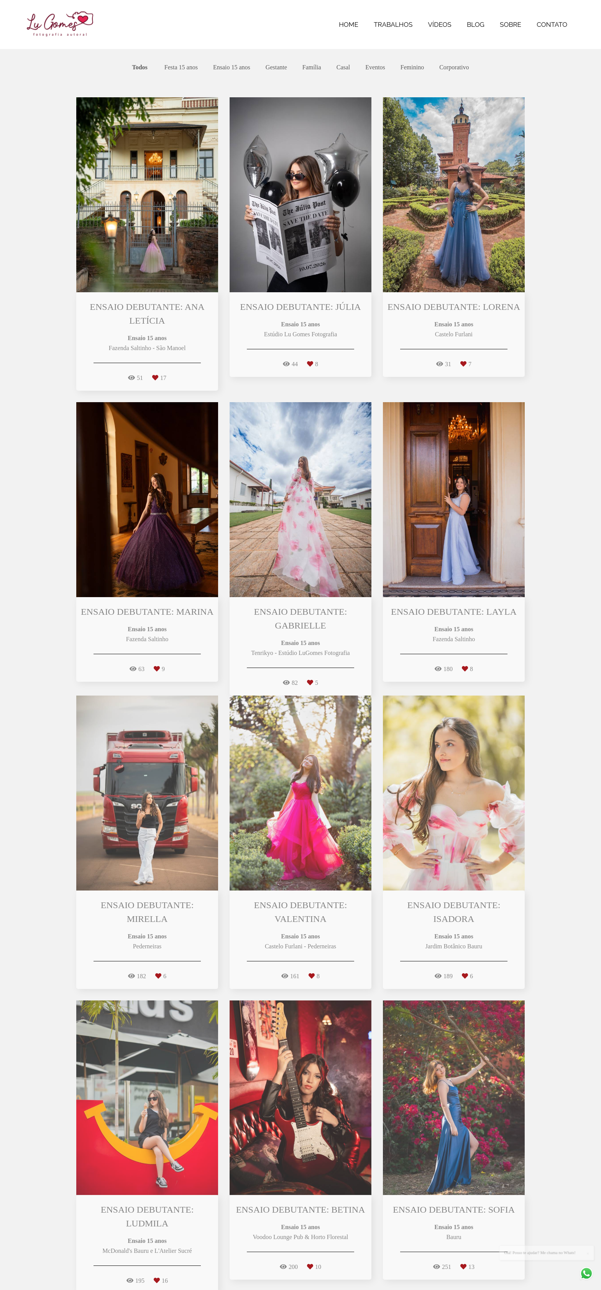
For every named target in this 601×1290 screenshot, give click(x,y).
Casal (343, 67)
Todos (140, 67)
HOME (348, 24)
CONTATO (552, 24)
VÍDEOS (440, 24)
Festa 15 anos (181, 67)
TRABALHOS (393, 24)
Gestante (276, 67)
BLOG (475, 24)
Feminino (412, 67)
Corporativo (454, 67)
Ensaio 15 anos (231, 67)
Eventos (375, 67)
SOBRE (510, 24)
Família (311, 67)
